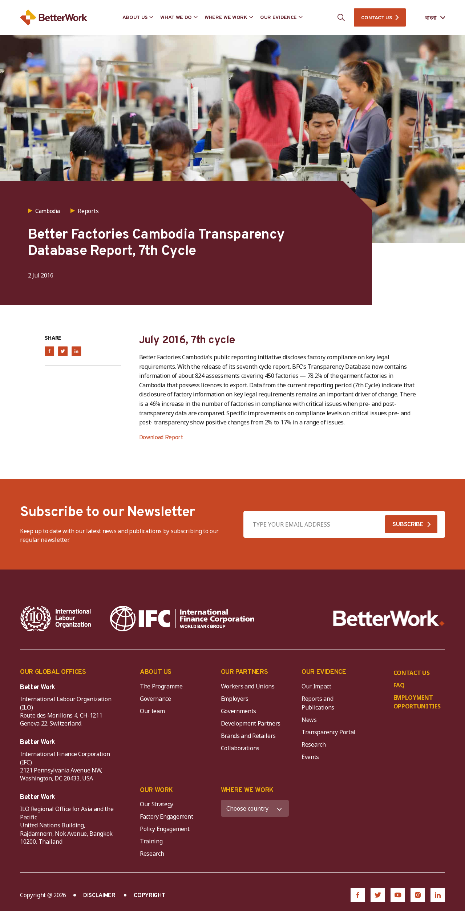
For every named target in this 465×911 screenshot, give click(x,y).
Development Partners (251, 723)
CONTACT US (376, 18)
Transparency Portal (328, 732)
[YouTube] (398, 895)
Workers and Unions (248, 686)
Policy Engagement (166, 829)
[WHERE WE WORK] (255, 808)
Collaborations (240, 748)
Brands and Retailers (248, 736)
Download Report (161, 437)
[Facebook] (358, 895)
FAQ (399, 685)
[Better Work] (389, 618)
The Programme (161, 686)
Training (151, 841)
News (309, 720)
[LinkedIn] (437, 895)
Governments (238, 711)
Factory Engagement (166, 816)
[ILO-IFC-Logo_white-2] (56, 618)
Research (314, 744)
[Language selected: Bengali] (430, 17)
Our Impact (316, 686)
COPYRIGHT (149, 895)
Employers (234, 699)
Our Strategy (156, 804)
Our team (152, 711)
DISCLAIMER (99, 895)
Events (310, 757)
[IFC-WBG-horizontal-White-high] (182, 618)
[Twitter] (378, 895)
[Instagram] (418, 895)
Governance (155, 699)
